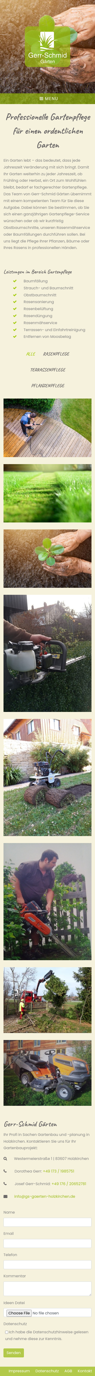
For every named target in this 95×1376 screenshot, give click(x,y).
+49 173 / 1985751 (58, 1171)
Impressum (19, 1371)
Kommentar (15, 1276)
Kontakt (85, 1371)
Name (9, 1212)
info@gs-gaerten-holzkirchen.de (44, 1196)
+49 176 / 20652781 (68, 1184)
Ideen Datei (14, 1303)
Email (9, 1233)
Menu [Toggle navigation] (49, 99)
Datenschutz (15, 1324)
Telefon (10, 1254)
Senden (14, 1352)
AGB (68, 1371)
